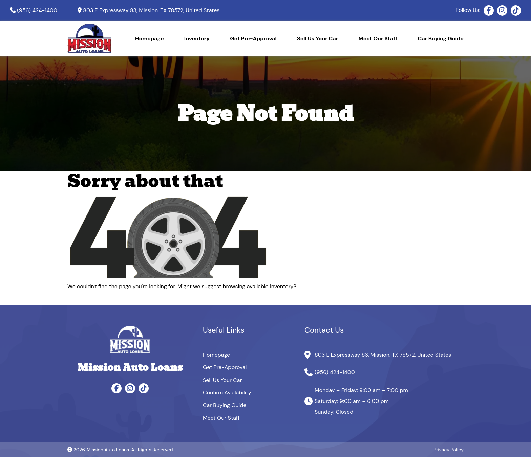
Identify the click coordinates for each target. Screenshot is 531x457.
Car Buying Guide (441, 38)
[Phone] (33, 10)
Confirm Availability (227, 392)
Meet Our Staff (378, 38)
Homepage (149, 38)
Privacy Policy (448, 450)
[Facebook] (489, 10)
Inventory (197, 38)
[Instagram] (502, 10)
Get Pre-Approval (253, 38)
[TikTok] (516, 10)
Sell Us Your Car (317, 38)
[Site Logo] (89, 38)
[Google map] (148, 10)
